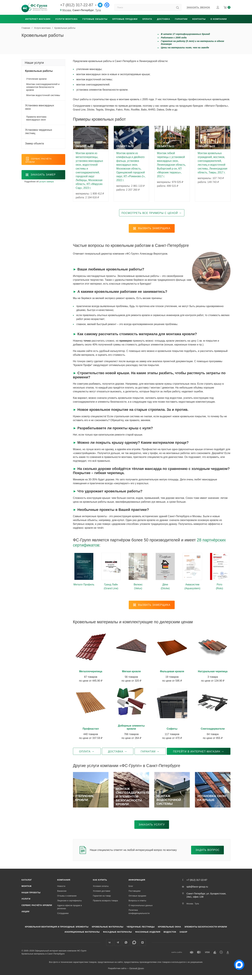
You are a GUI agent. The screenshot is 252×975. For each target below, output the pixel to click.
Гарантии (181, 19)
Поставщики (134, 891)
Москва (66, 10)
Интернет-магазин (37, 19)
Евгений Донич (137, 968)
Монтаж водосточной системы (43, 95)
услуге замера (46, 181)
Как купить (100, 880)
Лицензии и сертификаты (69, 900)
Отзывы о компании (66, 896)
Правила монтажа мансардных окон (36, 118)
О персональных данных (141, 905)
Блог (131, 886)
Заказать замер (41, 174)
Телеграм (117, 942)
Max (134, 942)
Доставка (163, 19)
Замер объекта (34, 143)
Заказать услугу (152, 824)
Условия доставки (101, 891)
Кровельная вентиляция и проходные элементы (57, 927)
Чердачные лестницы (141, 927)
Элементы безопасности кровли (205, 927)
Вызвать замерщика (151, 228)
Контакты (199, 19)
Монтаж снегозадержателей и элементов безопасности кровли (42, 87)
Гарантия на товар (102, 896)
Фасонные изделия (147, 932)
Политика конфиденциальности (139, 911)
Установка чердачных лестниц (38, 131)
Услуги (26, 899)
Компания (63, 880)
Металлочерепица (90, 671)
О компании (219, 19)
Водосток (170, 932)
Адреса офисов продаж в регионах (69, 907)
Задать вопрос (207, 850)
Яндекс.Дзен (142, 942)
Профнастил (91, 728)
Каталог (27, 880)
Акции (25, 911)
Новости (61, 886)
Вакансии (61, 891)
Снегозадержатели (213, 728)
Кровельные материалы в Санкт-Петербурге (43, 954)
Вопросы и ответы (137, 900)
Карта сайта (176, 952)
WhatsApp (126, 942)
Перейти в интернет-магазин (196, 751)
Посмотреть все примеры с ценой (150, 213)
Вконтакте (109, 942)
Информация (137, 880)
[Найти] (177, 7)
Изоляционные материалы (82, 932)
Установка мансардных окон (39, 107)
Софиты (172, 728)
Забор (183, 932)
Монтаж (27, 886)
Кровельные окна (169, 927)
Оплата (147, 19)
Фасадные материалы (117, 932)
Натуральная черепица (213, 671)
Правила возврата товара (105, 900)
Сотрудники (62, 913)
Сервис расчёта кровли (37, 905)
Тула (98, 10)
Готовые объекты (94, 19)
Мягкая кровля (131, 671)
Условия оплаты (101, 886)
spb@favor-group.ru (197, 886)
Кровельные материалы (107, 927)
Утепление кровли (36, 78)
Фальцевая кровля (172, 671)
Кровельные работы (39, 70)
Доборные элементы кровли (131, 727)
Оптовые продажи (125, 19)
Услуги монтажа (66, 19)
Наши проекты (31, 892)
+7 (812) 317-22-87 (76, 5)
